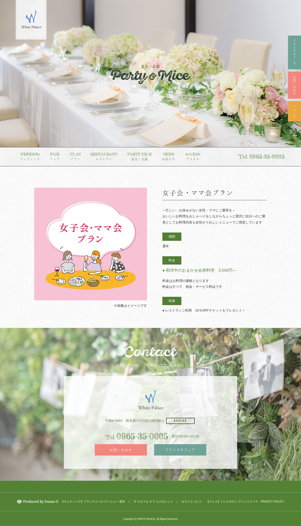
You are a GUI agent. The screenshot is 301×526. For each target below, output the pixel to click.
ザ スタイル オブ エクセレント (153, 501)
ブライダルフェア (180, 450)
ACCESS (180, 421)
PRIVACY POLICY (272, 501)
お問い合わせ (120, 450)
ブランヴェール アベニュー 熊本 (104, 501)
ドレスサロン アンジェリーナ (239, 501)
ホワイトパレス (192, 501)
